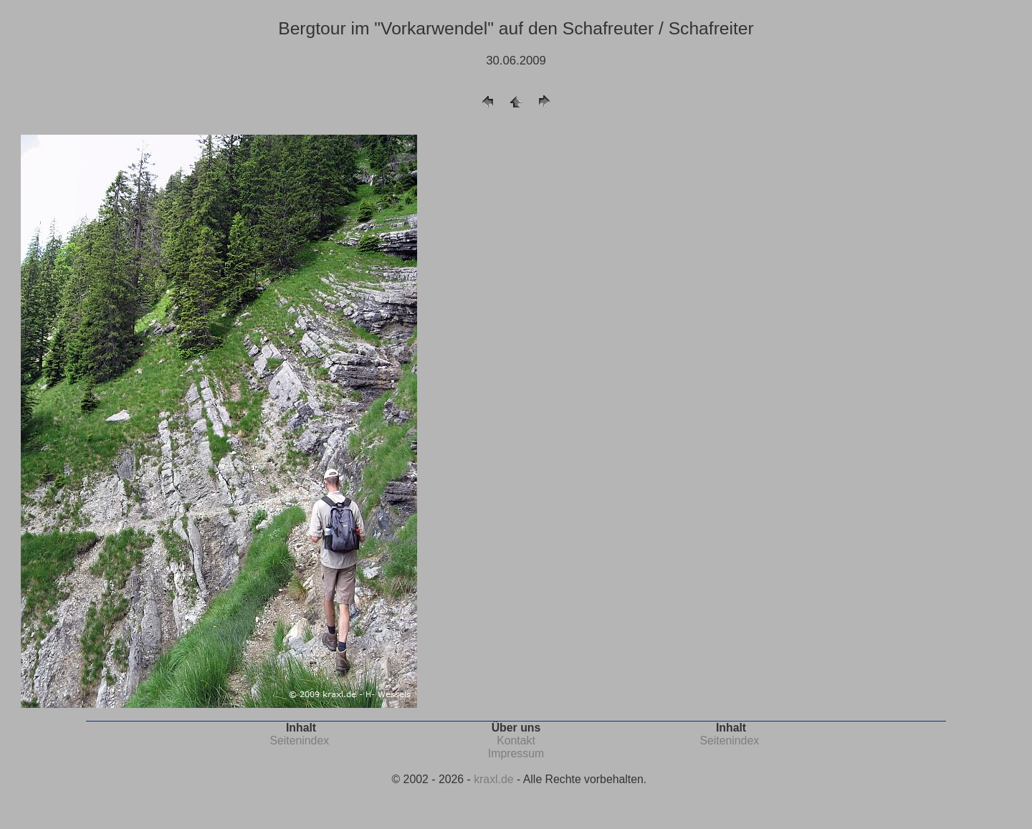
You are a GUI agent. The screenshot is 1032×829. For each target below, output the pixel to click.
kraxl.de (493, 779)
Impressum (516, 753)
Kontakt (516, 740)
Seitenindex (299, 740)
